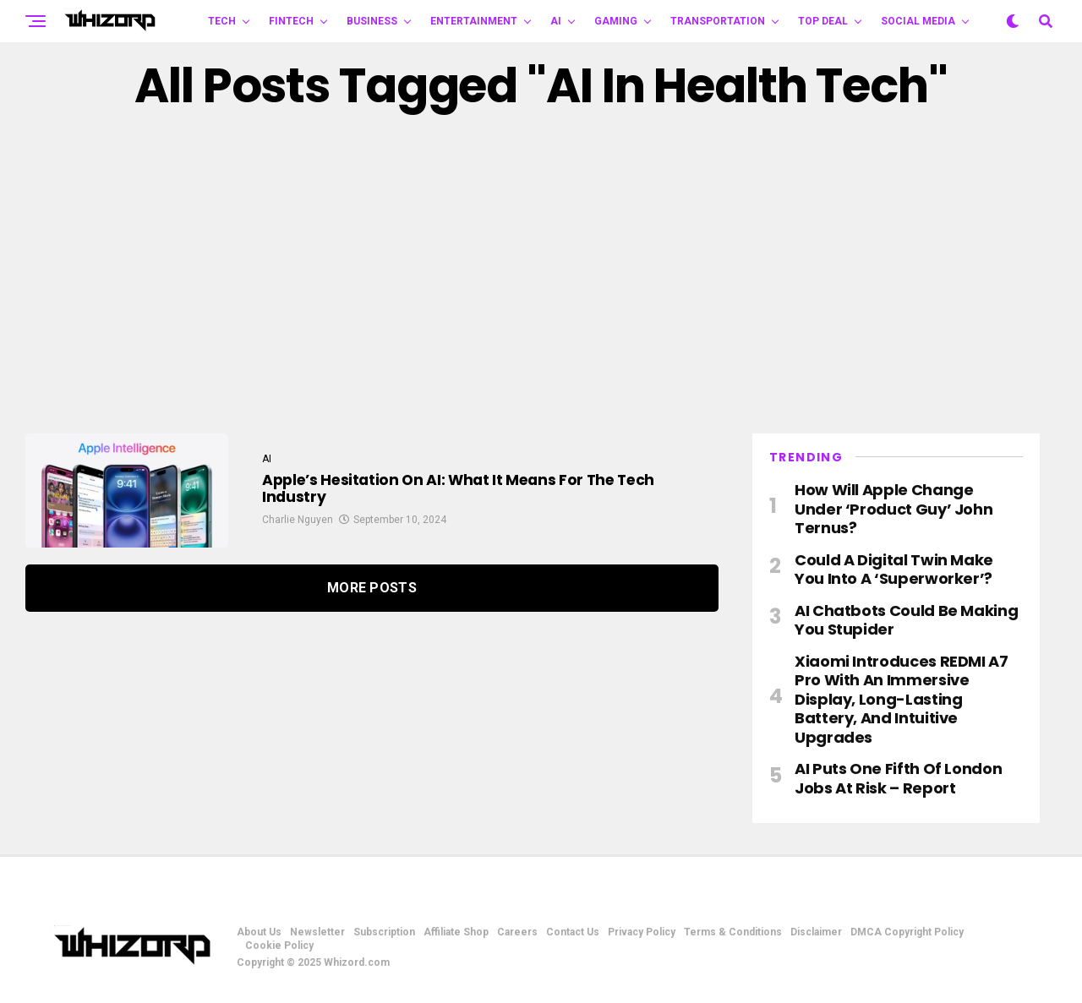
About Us (259, 932)
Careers (517, 932)
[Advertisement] (541, 273)
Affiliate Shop (456, 932)
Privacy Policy (641, 932)
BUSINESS (372, 21)
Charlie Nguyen (297, 525)
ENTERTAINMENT (473, 21)
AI (555, 21)
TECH (222, 21)
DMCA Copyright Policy (907, 932)
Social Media (918, 21)
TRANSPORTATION (717, 21)
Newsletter (317, 932)
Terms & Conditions (733, 932)
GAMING (615, 21)
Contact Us (572, 932)
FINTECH (291, 21)
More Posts (372, 588)
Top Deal (823, 21)
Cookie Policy (279, 945)
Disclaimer (816, 932)
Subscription (384, 932)
